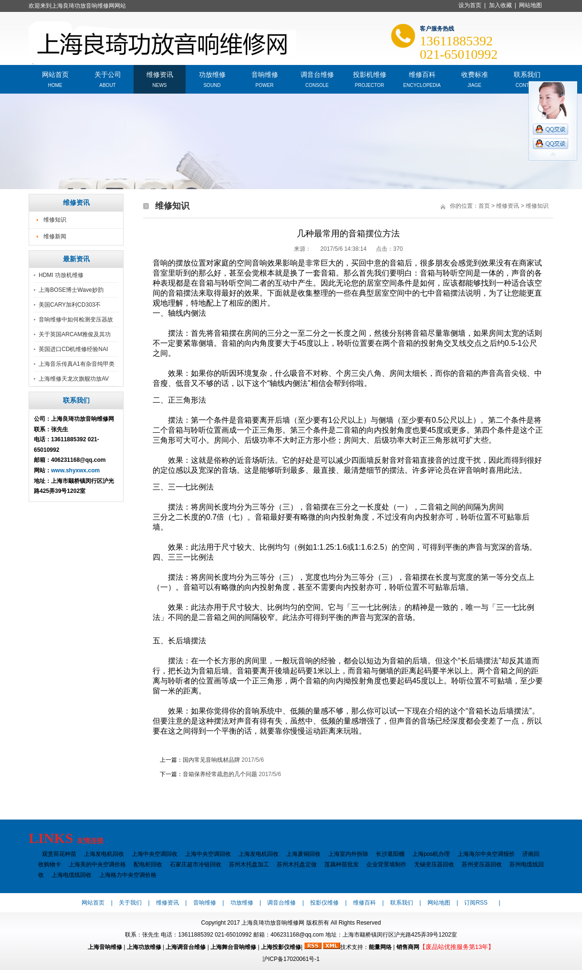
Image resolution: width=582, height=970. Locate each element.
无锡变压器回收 (434, 864)
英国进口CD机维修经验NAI (73, 349)
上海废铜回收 (303, 854)
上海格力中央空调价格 (127, 875)
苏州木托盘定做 (297, 864)
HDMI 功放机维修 (61, 275)
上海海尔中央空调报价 (486, 854)
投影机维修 (369, 74)
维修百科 (422, 74)
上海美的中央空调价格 (97, 864)
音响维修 (264, 74)
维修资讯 (159, 74)
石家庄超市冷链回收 (195, 864)
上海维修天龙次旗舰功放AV (74, 378)
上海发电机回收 (104, 854)
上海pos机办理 (431, 854)
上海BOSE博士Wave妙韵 (71, 290)
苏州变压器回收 (482, 864)
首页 (484, 206)
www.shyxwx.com (75, 470)
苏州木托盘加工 (249, 864)
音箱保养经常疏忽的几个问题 (220, 774)
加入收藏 (500, 5)
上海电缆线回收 (72, 875)
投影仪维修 (324, 902)
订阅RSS (476, 902)
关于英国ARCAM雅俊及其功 (75, 334)
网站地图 (530, 5)
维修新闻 (54, 236)
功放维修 (212, 74)
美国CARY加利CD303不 (70, 304)
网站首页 (55, 74)
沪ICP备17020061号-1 (291, 959)
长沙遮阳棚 (390, 854)
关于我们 (130, 902)
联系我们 (527, 74)
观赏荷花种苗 (59, 854)
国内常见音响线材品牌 (211, 760)
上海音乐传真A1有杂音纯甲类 (76, 364)
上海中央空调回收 (154, 854)
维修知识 (54, 219)
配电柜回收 (148, 864)
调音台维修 (317, 74)
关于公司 (107, 74)
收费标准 (474, 74)
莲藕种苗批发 (341, 864)
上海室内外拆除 (348, 854)
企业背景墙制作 (386, 864)
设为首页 (469, 5)
